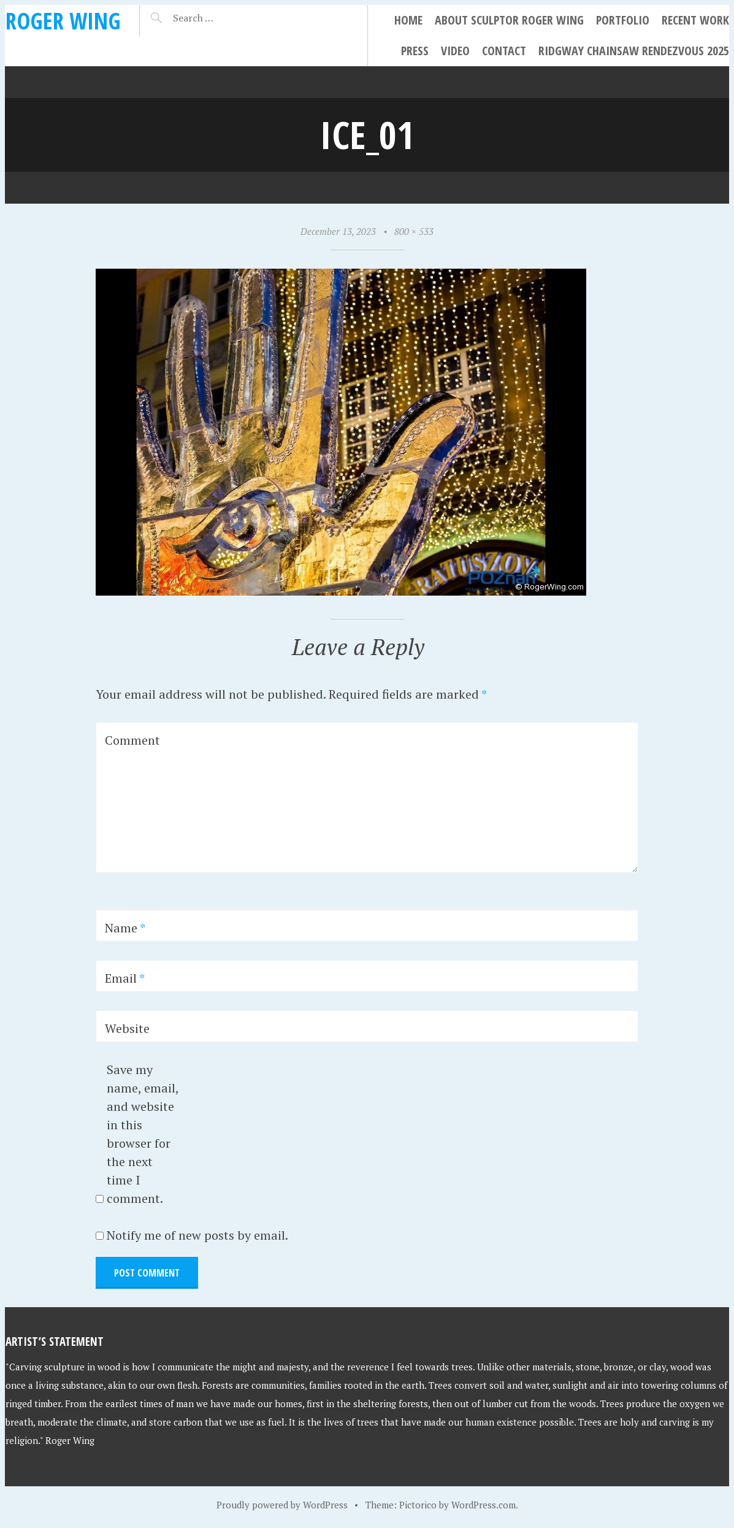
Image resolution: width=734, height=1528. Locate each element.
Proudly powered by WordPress (282, 1505)
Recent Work (695, 20)
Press (415, 50)
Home (408, 20)
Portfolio (622, 20)
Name (125, 927)
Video (455, 50)
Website (127, 1028)
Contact (504, 50)
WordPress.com (483, 1505)
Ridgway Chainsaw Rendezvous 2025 (633, 50)
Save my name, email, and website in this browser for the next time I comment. (142, 1134)
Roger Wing (63, 20)
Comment (132, 740)
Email (125, 978)
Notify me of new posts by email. (197, 1235)
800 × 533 (414, 231)
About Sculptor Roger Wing (509, 20)
